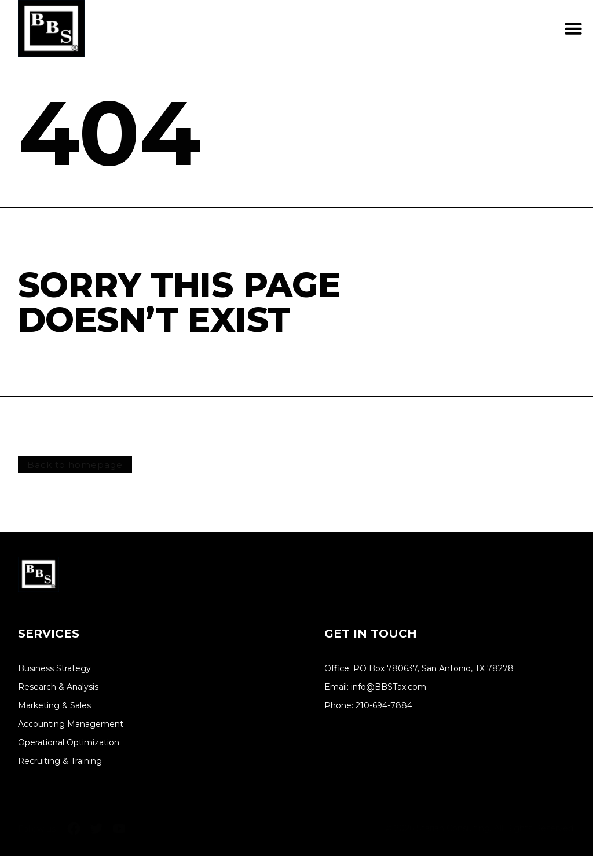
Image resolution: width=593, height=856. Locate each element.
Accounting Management (70, 724)
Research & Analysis (58, 687)
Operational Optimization (68, 743)
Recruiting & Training (60, 761)
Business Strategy (54, 669)
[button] (573, 28)
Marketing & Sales (54, 706)
